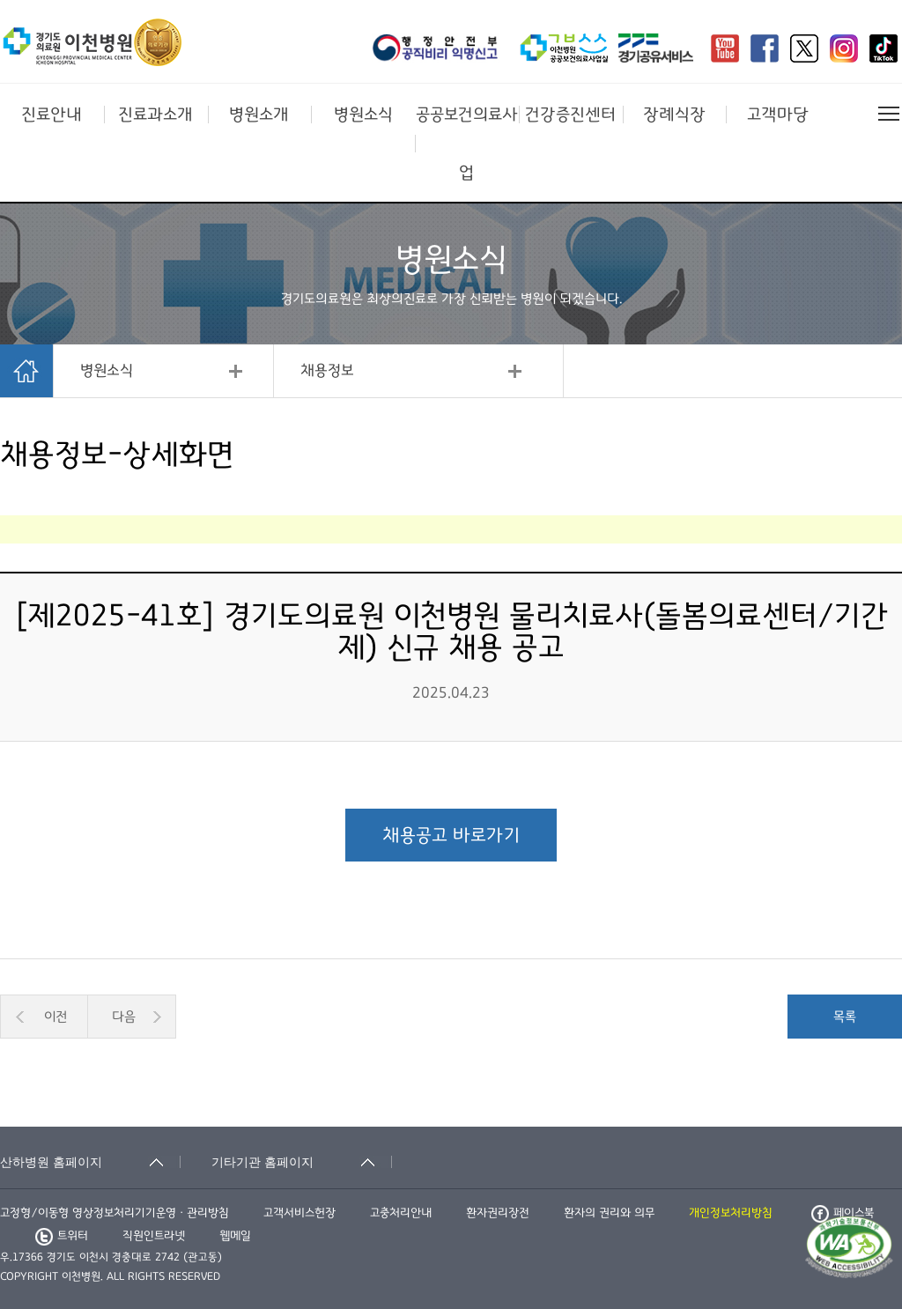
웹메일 (235, 1236)
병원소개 (259, 114)
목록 (844, 1016)
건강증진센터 (570, 114)
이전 (55, 1016)
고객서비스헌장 (299, 1213)
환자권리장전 (497, 1213)
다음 (124, 1016)
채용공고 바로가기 (451, 835)
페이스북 (842, 1213)
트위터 (61, 1236)
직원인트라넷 (153, 1236)
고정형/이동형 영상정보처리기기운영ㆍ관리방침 (114, 1213)
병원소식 (363, 114)
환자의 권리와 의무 (609, 1213)
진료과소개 (155, 114)
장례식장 (674, 114)
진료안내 (51, 114)
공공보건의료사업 (467, 143)
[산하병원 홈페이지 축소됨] (90, 1161)
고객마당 (778, 114)
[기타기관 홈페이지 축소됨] (301, 1161)
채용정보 (327, 371)
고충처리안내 (401, 1213)
